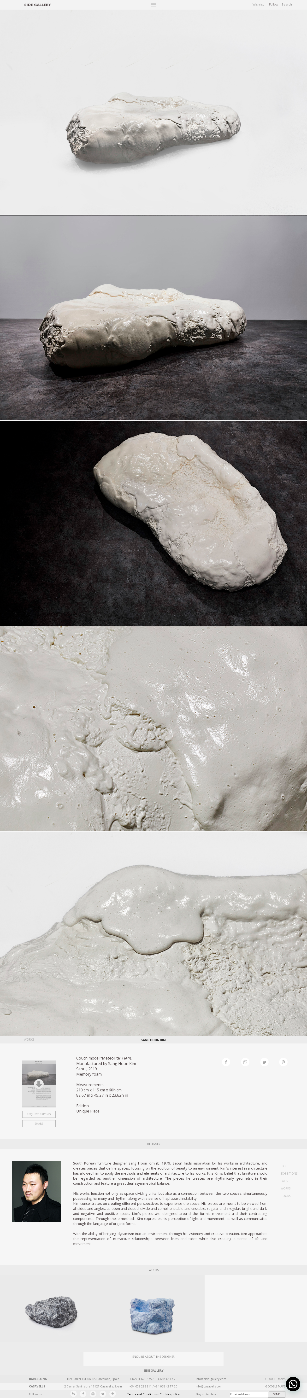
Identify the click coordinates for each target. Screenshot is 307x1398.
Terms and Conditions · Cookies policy (153, 1394)
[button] (293, 1384)
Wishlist (258, 4)
